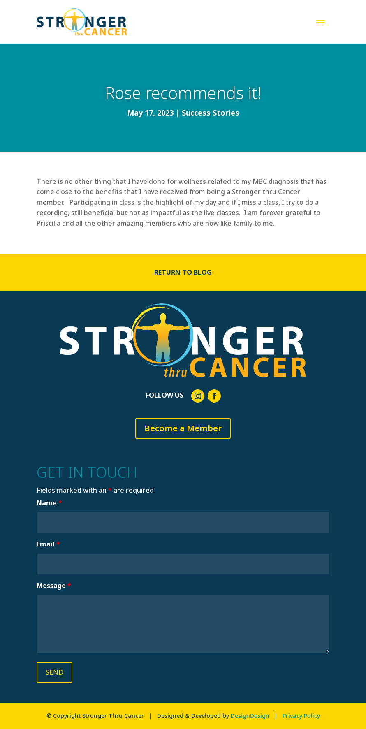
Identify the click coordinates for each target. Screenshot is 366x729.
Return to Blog (183, 272)
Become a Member (183, 428)
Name (49, 502)
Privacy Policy (301, 716)
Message (54, 585)
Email (48, 543)
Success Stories (210, 113)
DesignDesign (250, 716)
